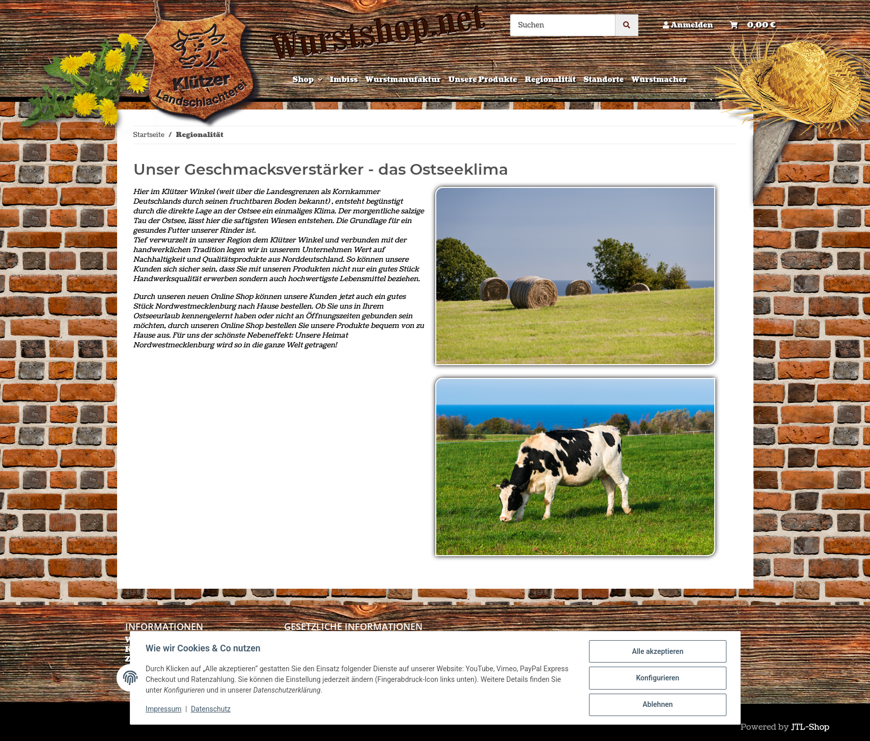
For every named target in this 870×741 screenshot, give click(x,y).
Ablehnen (657, 705)
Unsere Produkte (482, 80)
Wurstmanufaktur (403, 80)
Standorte (603, 80)
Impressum (164, 709)
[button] (688, 25)
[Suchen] (562, 25)
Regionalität (550, 80)
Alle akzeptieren (657, 652)
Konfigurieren (657, 678)
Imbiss (344, 80)
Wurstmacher (659, 80)
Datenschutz (211, 709)
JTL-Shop (810, 727)
